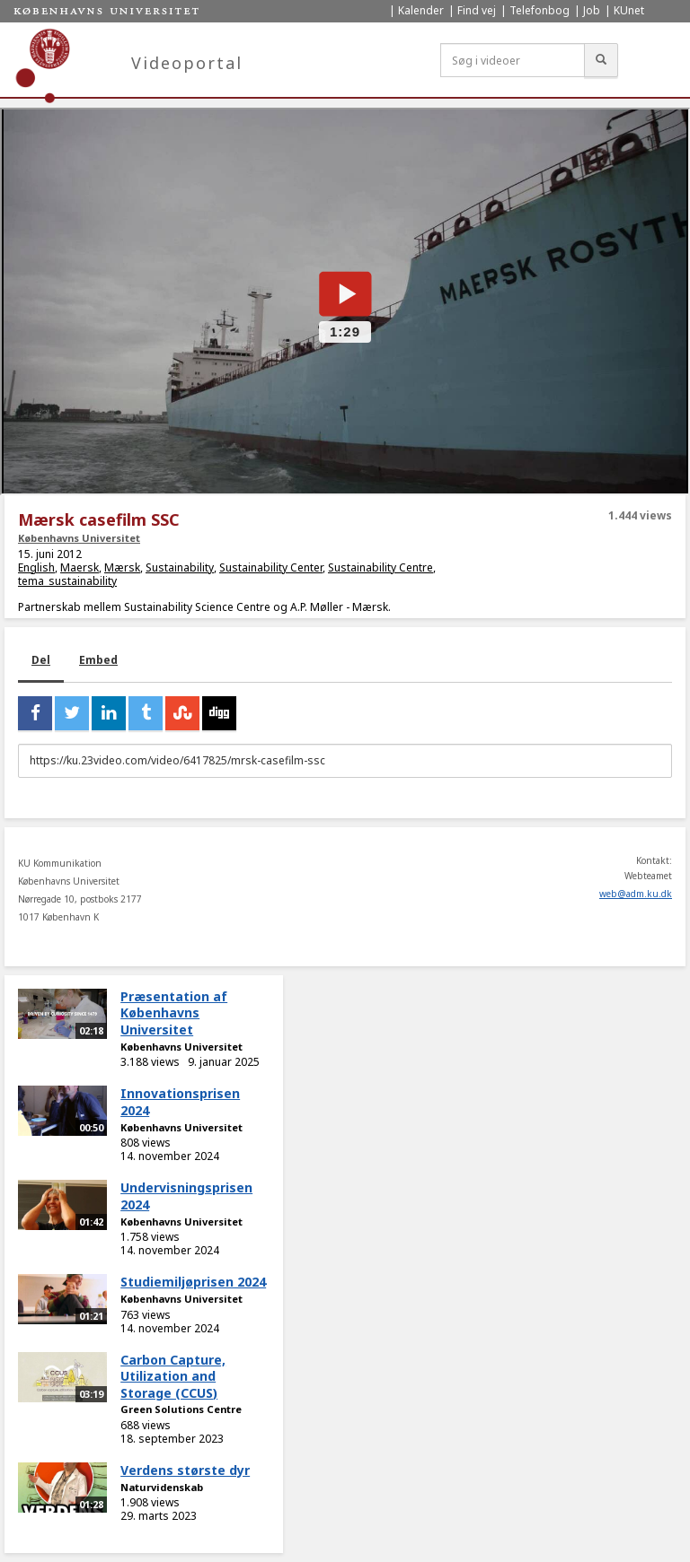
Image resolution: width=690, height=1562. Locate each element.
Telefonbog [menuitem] (539, 10)
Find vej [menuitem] (476, 10)
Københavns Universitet (79, 538)
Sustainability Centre (380, 567)
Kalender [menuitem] (421, 10)
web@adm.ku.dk (635, 893)
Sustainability (180, 567)
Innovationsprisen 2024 (180, 1102)
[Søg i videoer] (512, 60)
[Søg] (601, 60)
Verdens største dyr (185, 1470)
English (36, 567)
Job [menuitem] (591, 10)
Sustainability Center (271, 567)
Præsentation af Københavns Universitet (173, 1013)
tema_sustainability (67, 581)
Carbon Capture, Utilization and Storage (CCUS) (173, 1376)
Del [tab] (40, 660)
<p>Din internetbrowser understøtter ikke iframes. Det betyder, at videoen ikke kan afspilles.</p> (345, 301)
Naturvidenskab (161, 1487)
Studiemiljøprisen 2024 (193, 1281)
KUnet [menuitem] (629, 10)
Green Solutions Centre (181, 1409)
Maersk (79, 567)
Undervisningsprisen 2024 (186, 1196)
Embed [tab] (98, 660)
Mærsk (122, 567)
